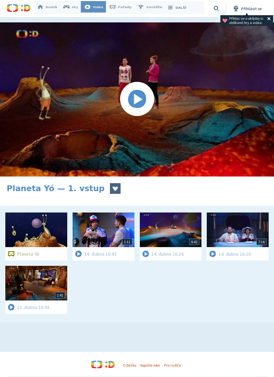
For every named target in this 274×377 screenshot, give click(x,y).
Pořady (123, 9)
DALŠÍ (179, 9)
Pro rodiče (172, 365)
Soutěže (152, 9)
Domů (49, 9)
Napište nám (150, 365)
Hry (73, 9)
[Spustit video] (137, 99)
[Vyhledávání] (217, 8)
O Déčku (129, 365)
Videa (96, 9)
